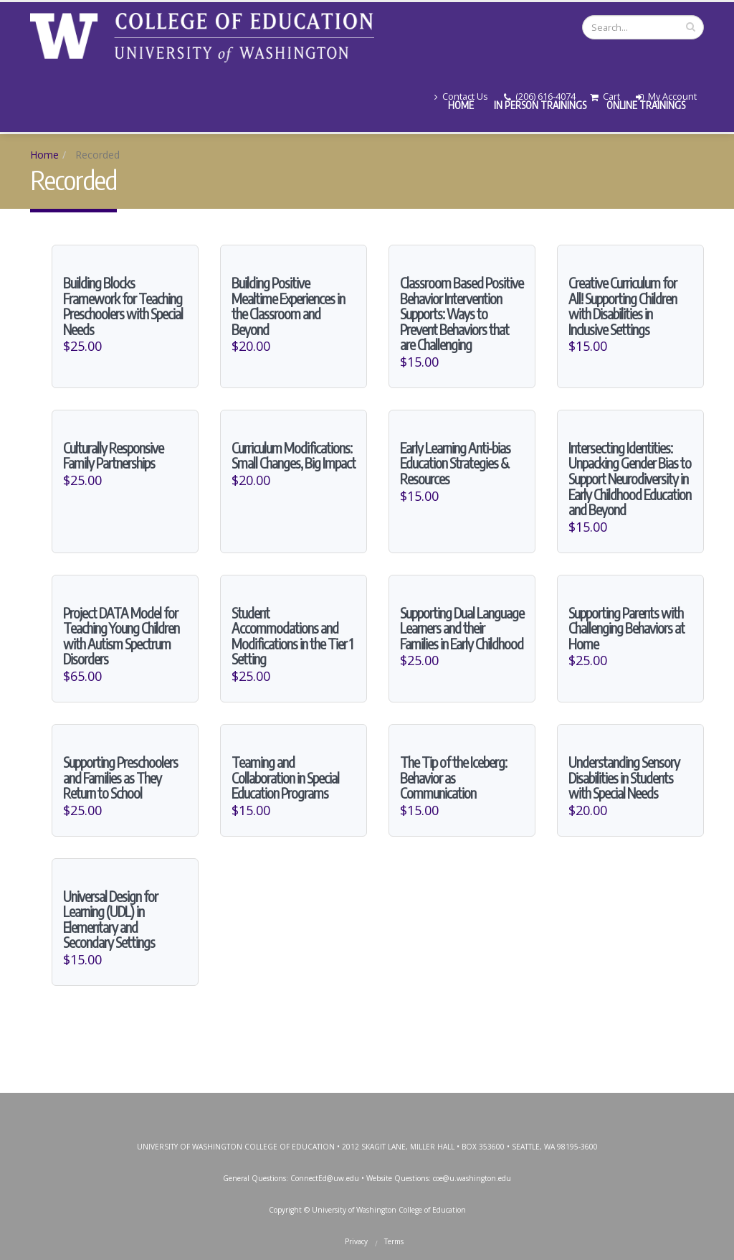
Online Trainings (645, 105)
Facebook (301, 1103)
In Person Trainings (540, 105)
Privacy (356, 1237)
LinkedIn (430, 1103)
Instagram (366, 1103)
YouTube (398, 1103)
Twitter (333, 1103)
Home (461, 105)
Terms (394, 1237)
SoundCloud (462, 1103)
